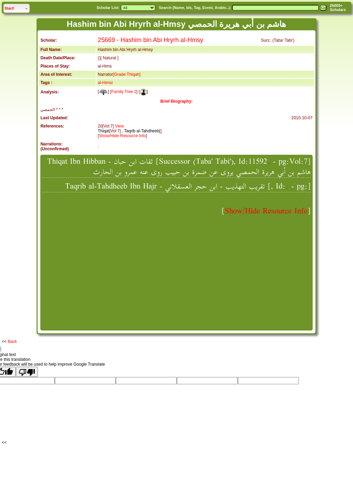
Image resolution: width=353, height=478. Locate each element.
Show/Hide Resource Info (122, 135)
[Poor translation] (27, 372)
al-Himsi (105, 82)
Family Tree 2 (124, 91)
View (119, 126)
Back (12, 341)
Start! (9, 8)
